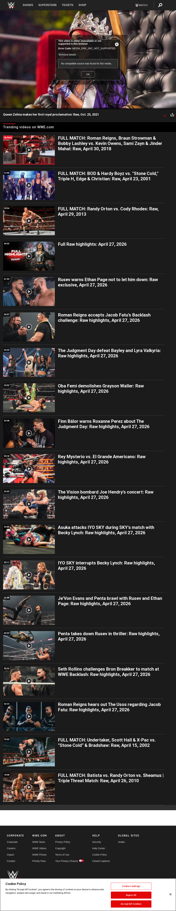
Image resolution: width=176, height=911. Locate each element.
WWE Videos (39, 848)
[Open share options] (172, 114)
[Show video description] (164, 114)
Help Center (98, 848)
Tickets (67, 5)
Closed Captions (101, 861)
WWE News (38, 842)
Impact (10, 854)
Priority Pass (39, 861)
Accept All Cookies (131, 904)
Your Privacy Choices (66, 861)
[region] (88, 894)
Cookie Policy (99, 854)
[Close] (170, 894)
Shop (82, 5)
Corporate (12, 842)
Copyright (60, 848)
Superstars (47, 5)
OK (88, 74)
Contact (11, 861)
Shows (28, 5)
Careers (11, 848)
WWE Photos (39, 854)
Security (96, 842)
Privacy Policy (62, 842)
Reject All (131, 895)
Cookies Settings (131, 886)
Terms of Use (62, 854)
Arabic (121, 842)
